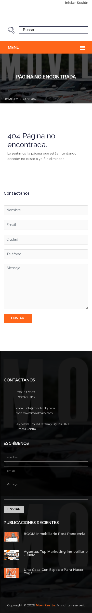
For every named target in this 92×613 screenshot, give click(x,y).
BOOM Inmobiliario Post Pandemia (54, 534)
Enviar (17, 318)
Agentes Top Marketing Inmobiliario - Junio (56, 553)
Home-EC (11, 99)
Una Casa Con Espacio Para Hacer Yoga (54, 572)
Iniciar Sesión (76, 2)
